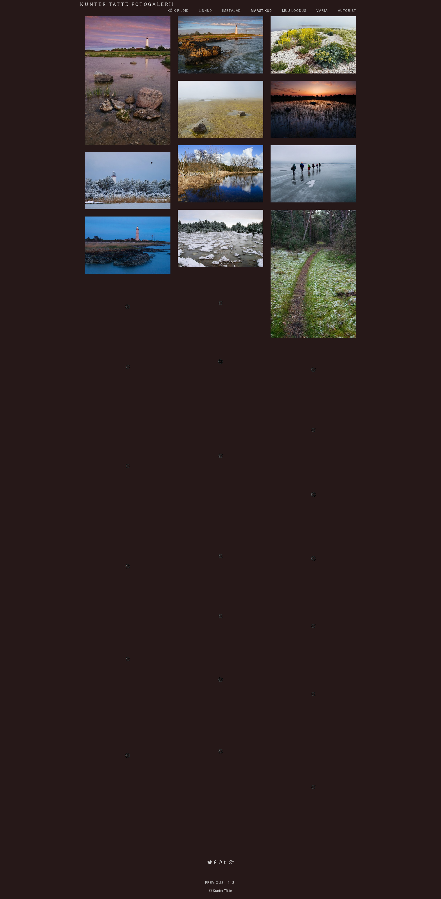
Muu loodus (294, 11)
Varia (322, 11)
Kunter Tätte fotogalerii (127, 4)
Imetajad (231, 11)
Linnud (205, 11)
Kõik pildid (178, 11)
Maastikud (261, 11)
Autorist (347, 11)
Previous (215, 882)
